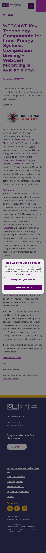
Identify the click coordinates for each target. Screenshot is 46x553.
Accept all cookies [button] (23, 288)
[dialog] (23, 276)
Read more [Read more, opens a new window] (26, 274)
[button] (23, 280)
